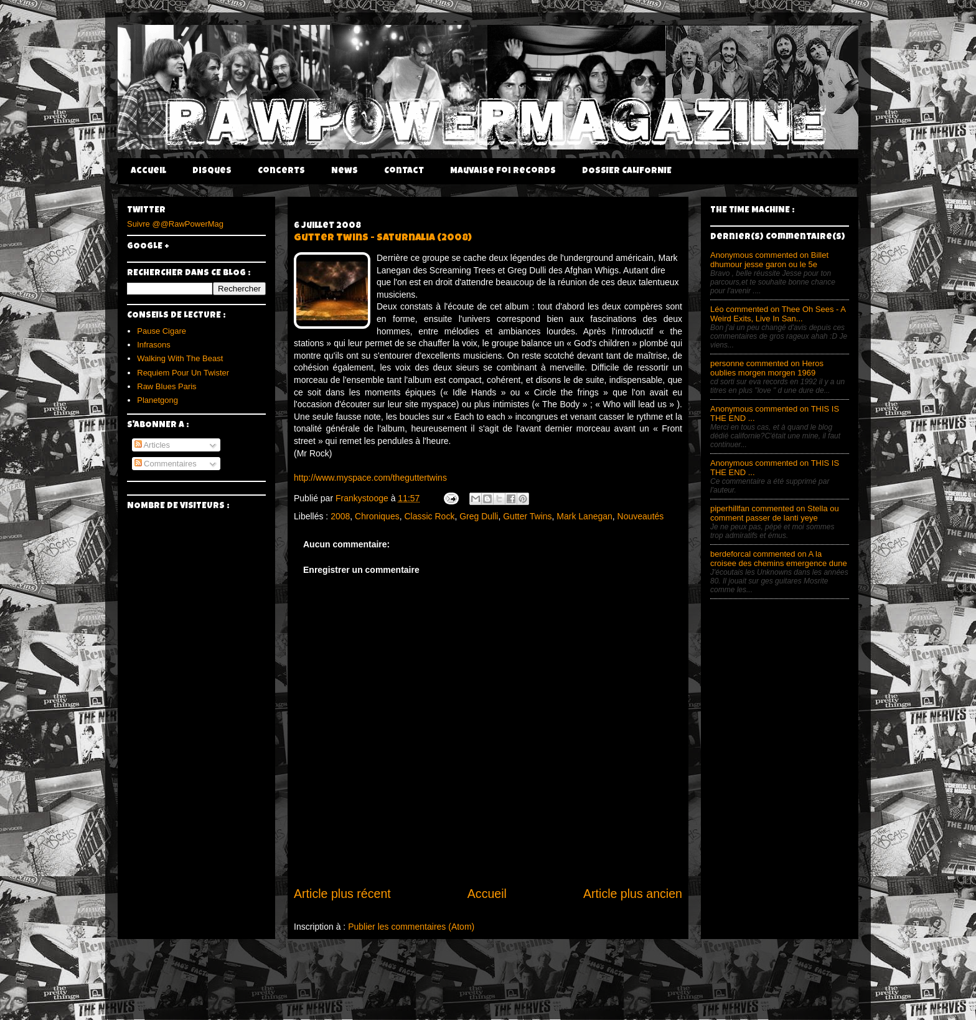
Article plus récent (342, 893)
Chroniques (377, 516)
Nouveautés (640, 516)
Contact (404, 171)
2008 (340, 516)
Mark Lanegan (584, 516)
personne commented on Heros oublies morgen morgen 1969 (767, 368)
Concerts (281, 171)
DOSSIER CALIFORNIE (627, 171)
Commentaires (165, 463)
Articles (152, 445)
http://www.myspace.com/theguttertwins (370, 478)
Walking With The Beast (180, 358)
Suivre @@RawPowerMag (175, 224)
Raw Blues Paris (166, 386)
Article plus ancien (632, 893)
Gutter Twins (527, 516)
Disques (212, 171)
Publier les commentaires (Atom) (411, 927)
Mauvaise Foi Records (503, 171)
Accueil (148, 171)
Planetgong (157, 400)
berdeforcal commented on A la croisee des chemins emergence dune (778, 558)
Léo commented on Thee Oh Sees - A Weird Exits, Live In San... (777, 314)
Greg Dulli (478, 516)
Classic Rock (429, 516)
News (344, 171)
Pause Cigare (161, 331)
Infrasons (153, 344)
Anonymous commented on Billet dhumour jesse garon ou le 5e (769, 259)
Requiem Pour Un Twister (183, 372)
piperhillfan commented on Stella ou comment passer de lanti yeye (774, 513)
